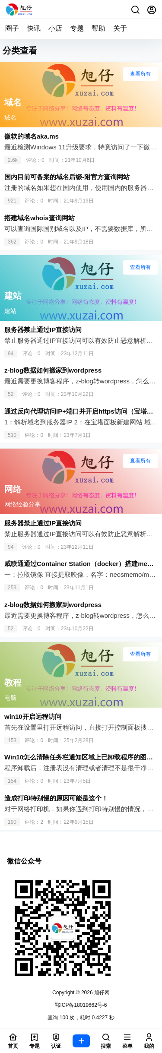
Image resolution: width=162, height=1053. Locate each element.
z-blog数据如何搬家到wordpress (53, 370)
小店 (55, 28)
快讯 (34, 28)
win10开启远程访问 (32, 716)
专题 (77, 28)
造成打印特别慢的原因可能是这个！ (56, 798)
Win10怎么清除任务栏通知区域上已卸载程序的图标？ (81, 757)
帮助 (98, 28)
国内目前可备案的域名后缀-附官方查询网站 (67, 176)
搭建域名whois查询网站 (39, 217)
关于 (120, 28)
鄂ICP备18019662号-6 (81, 1005)
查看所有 (140, 74)
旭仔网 (101, 993)
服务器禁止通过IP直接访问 (43, 329)
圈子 (12, 28)
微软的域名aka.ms (31, 136)
